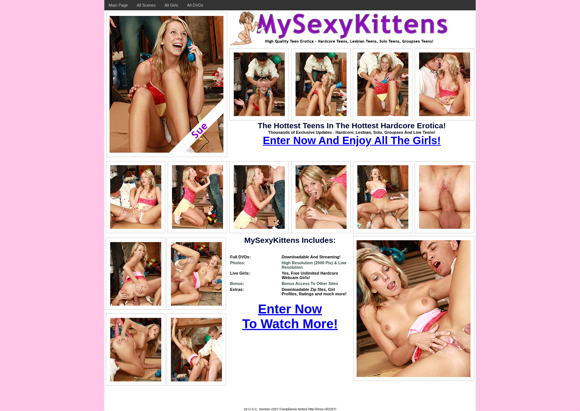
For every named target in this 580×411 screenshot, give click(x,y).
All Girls (171, 5)
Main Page (118, 5)
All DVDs (195, 5)
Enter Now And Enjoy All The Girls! (352, 140)
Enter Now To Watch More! (290, 316)
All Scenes (146, 5)
